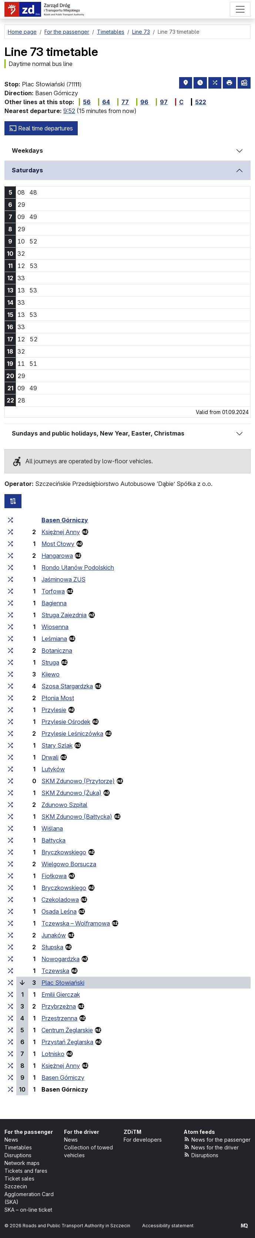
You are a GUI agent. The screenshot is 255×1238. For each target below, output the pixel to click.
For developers (143, 1139)
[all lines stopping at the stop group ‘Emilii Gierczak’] (10, 994)
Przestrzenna (59, 1018)
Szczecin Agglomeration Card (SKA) (29, 1194)
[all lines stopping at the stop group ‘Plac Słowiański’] (10, 982)
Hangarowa (57, 555)
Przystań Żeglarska (67, 1042)
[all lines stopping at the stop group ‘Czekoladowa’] (10, 899)
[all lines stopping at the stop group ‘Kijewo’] (10, 674)
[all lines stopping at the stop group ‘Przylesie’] (10, 710)
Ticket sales (19, 1178)
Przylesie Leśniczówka (72, 733)
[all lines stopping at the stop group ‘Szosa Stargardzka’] (10, 686)
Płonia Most (57, 698)
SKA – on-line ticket (28, 1209)
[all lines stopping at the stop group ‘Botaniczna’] (10, 650)
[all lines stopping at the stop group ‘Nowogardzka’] (10, 959)
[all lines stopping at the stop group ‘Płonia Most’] (10, 698)
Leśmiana (54, 638)
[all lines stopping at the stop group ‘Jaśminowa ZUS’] (10, 579)
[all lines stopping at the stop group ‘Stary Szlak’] (10, 745)
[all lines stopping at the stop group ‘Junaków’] (10, 935)
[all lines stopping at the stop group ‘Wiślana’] (10, 828)
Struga (50, 662)
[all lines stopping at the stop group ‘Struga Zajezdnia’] (10, 615)
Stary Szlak (57, 745)
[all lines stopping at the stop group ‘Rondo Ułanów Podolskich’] (10, 567)
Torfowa (53, 591)
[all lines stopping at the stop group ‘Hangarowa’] (10, 555)
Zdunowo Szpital (64, 804)
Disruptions (17, 1155)
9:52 (69, 111)
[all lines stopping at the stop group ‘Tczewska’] (10, 970)
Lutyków (53, 769)
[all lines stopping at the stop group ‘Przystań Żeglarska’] (10, 1042)
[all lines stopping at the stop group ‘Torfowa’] (10, 591)
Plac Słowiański (62, 982)
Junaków (53, 935)
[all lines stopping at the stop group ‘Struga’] (10, 662)
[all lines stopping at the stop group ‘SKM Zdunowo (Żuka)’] (10, 793)
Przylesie (53, 710)
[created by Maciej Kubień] (244, 1225)
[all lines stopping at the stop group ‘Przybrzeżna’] (10, 1006)
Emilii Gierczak (60, 994)
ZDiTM (132, 1132)
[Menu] (240, 9)
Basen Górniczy (64, 520)
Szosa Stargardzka (67, 686)
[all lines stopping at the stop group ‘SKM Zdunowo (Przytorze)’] (10, 781)
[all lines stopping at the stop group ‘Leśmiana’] (10, 638)
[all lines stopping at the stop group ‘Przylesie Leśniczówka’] (10, 733)
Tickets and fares (25, 1171)
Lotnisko (52, 1053)
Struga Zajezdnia (64, 615)
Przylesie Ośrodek (65, 721)
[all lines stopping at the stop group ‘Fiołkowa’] (10, 876)
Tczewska (55, 970)
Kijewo (50, 674)
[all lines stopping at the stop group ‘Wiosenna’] (10, 626)
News (11, 1139)
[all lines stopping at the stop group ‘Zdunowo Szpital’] (10, 804)
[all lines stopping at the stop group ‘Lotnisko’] (10, 1053)
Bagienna (54, 603)
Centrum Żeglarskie (67, 1030)
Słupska (52, 947)
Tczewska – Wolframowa (75, 923)
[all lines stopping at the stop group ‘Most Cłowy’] (10, 543)
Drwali (49, 757)
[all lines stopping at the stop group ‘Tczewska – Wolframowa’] (10, 923)
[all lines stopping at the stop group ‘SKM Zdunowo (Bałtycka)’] (10, 816)
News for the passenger (217, 1139)
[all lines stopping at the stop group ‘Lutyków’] (10, 769)
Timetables (18, 1147)
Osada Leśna (59, 911)
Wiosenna (54, 626)
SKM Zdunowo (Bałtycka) (76, 816)
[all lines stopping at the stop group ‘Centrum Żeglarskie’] (10, 1030)
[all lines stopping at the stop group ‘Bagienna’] (10, 603)
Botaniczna (56, 650)
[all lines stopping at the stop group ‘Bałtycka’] (10, 840)
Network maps (22, 1163)
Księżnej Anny (60, 532)
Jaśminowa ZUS (63, 579)
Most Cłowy (57, 543)
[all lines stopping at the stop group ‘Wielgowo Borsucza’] (10, 864)
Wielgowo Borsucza (68, 864)
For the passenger (28, 1132)
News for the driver (211, 1147)
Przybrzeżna (58, 1006)
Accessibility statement (168, 1225)
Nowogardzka (60, 959)
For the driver (81, 1132)
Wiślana (52, 828)
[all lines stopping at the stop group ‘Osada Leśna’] (10, 911)
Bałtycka (53, 840)
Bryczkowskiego (63, 852)
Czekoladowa (60, 899)
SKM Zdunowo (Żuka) (71, 793)
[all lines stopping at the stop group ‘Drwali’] (10, 757)
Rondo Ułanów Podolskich (77, 567)
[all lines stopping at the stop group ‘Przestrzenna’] (10, 1018)
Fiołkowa (54, 876)
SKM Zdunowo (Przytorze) (78, 781)
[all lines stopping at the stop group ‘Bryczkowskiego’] (10, 852)
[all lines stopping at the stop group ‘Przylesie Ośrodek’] (10, 721)
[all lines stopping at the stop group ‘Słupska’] (10, 947)
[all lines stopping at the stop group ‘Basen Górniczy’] (10, 520)
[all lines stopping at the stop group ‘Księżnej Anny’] (10, 532)
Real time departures (41, 128)
